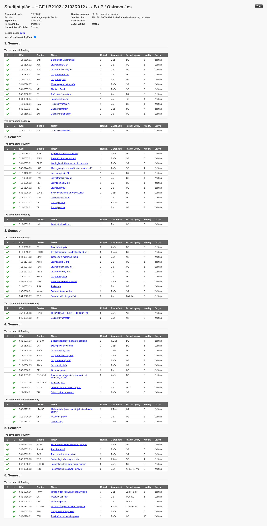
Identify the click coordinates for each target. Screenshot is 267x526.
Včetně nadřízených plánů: (19, 37)
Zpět (258, 6)
